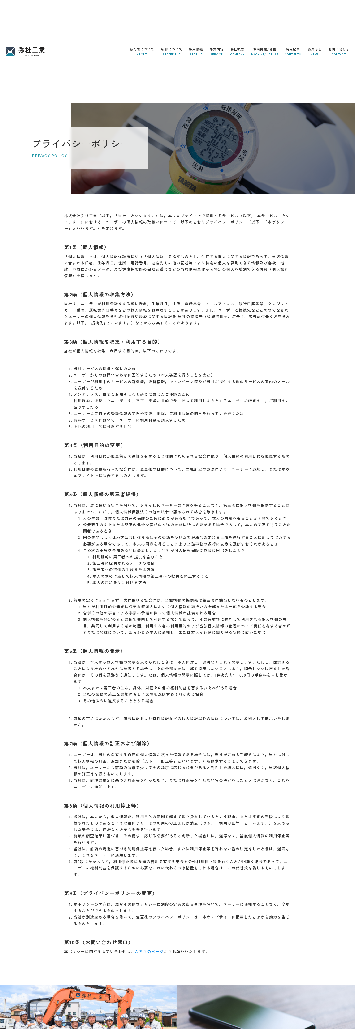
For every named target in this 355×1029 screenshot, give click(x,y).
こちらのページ (149, 951)
